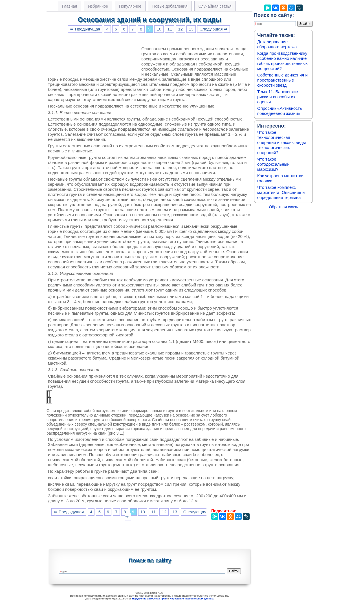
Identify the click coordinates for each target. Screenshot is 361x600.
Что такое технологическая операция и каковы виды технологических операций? (281, 142)
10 (159, 29)
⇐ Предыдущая (85, 29)
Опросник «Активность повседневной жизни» (279, 111)
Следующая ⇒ (214, 29)
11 (170, 29)
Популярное (130, 6)
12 (180, 29)
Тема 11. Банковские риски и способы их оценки (277, 96)
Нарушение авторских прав (149, 598)
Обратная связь (283, 207)
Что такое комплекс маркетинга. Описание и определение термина (281, 192)
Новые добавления (170, 6)
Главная (69, 6)
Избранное (98, 6)
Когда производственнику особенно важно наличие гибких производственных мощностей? (282, 61)
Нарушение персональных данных (192, 598)
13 (191, 29)
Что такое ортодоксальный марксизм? (273, 164)
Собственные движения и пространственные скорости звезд (282, 80)
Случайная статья (215, 6)
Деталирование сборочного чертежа (277, 44)
